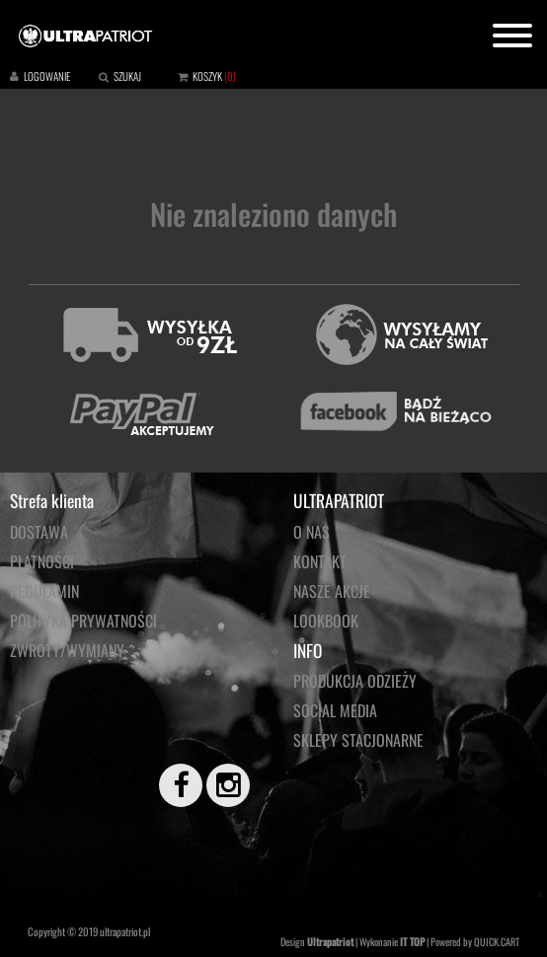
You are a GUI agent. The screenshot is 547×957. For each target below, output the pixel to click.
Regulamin (44, 591)
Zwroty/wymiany (67, 650)
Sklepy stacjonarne (358, 740)
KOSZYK (207, 76)
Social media (335, 710)
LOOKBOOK (325, 620)
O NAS (311, 532)
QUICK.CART (496, 941)
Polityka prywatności (83, 620)
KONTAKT (320, 561)
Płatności (42, 561)
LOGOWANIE (47, 76)
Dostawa (39, 532)
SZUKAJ (127, 76)
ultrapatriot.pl (125, 931)
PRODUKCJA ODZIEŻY (355, 681)
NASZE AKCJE (331, 591)
